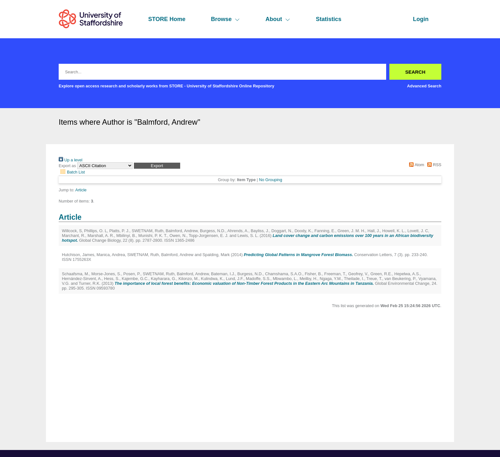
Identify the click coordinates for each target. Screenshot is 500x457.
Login (421, 19)
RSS (433, 164)
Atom (415, 164)
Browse (225, 19)
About (277, 19)
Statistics (328, 19)
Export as (67, 165)
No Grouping (270, 179)
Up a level (70, 160)
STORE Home (167, 19)
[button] (157, 166)
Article (81, 190)
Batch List (72, 172)
